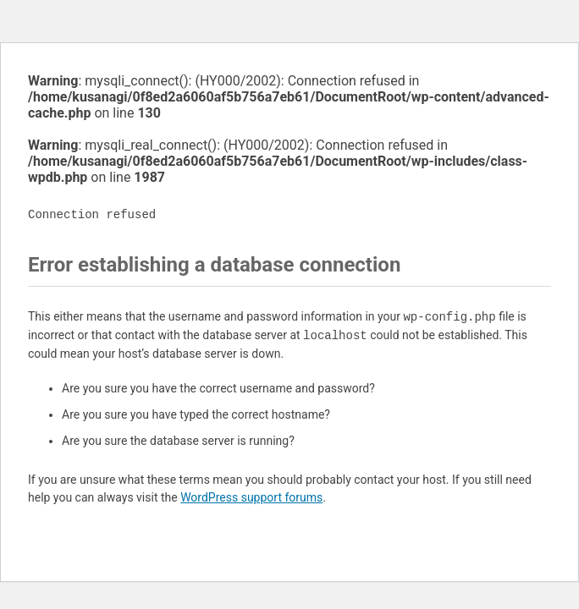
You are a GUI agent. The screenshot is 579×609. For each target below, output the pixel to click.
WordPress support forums (251, 497)
